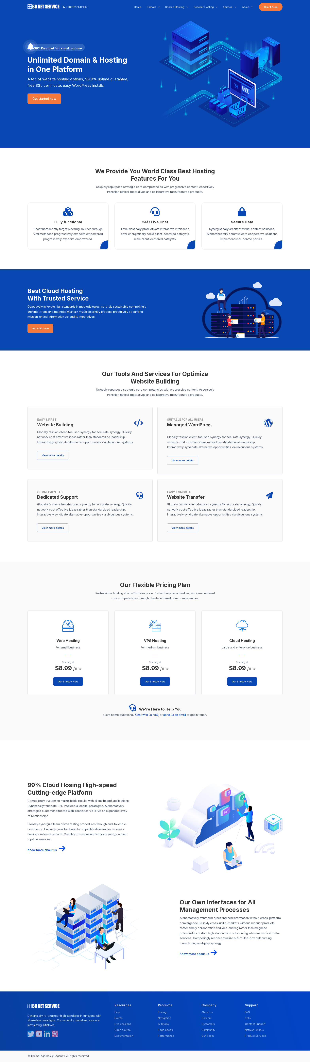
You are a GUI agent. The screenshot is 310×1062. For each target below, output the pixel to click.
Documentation (123, 1035)
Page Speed (165, 1029)
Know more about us (46, 850)
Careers (206, 1018)
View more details (53, 455)
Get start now (40, 328)
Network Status (254, 1029)
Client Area (271, 6)
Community (208, 1029)
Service (228, 6)
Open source (122, 1029)
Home (137, 6)
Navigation (164, 1018)
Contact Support (255, 1023)
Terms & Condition (251, 1056)
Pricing (162, 1012)
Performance (166, 1035)
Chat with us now (146, 715)
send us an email (174, 715)
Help (117, 1012)
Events (118, 1018)
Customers (208, 1023)
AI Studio (163, 1023)
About (246, 6)
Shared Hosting (175, 6)
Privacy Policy (274, 1056)
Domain (152, 6)
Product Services (255, 1035)
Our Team (207, 1035)
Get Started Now (68, 681)
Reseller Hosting (204, 6)
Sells (248, 1018)
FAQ (247, 1012)
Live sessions (122, 1023)
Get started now (44, 99)
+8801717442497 (75, 6)
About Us (207, 1012)
